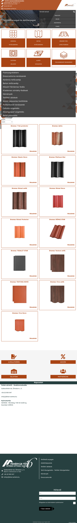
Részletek (33, 151)
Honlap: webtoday (72, 522)
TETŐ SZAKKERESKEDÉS (14, 1)
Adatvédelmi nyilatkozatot (55, 502)
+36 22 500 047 (8, 6)
